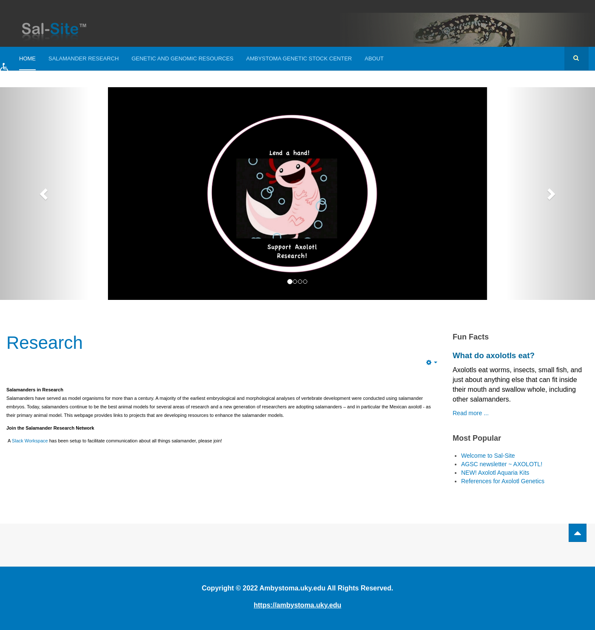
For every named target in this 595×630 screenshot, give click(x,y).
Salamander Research (83, 58)
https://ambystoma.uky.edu (297, 605)
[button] (14, 75)
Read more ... (471, 413)
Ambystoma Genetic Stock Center (299, 58)
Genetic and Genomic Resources (182, 58)
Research (44, 343)
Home (27, 58)
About (374, 58)
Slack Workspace (30, 440)
